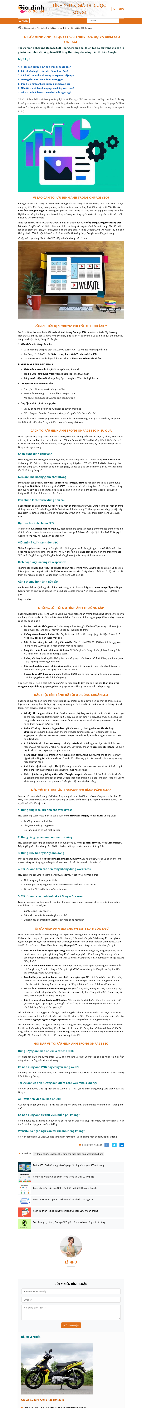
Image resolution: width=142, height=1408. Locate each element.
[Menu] (24, 20)
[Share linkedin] (121, 1145)
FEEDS (121, 8)
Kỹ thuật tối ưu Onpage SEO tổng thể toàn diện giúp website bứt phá (68, 1153)
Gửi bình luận (71, 1325)
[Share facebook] (106, 1145)
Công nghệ (29, 28)
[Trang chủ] (19, 27)
